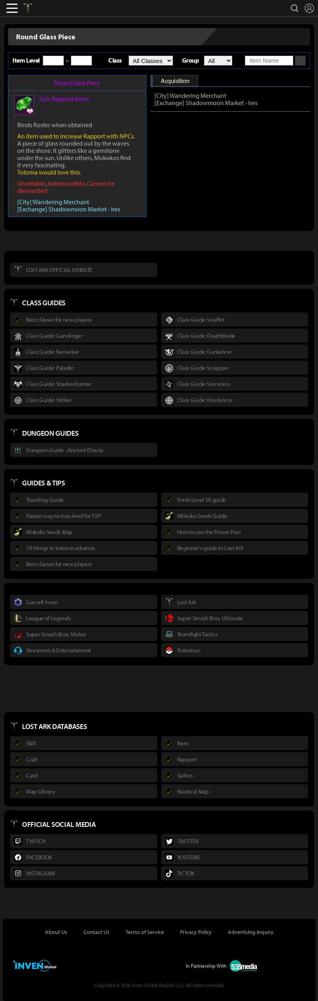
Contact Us (96, 932)
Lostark (33, 8)
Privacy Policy (196, 932)
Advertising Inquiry (250, 932)
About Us (56, 932)
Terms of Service (145, 932)
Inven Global (56, 8)
